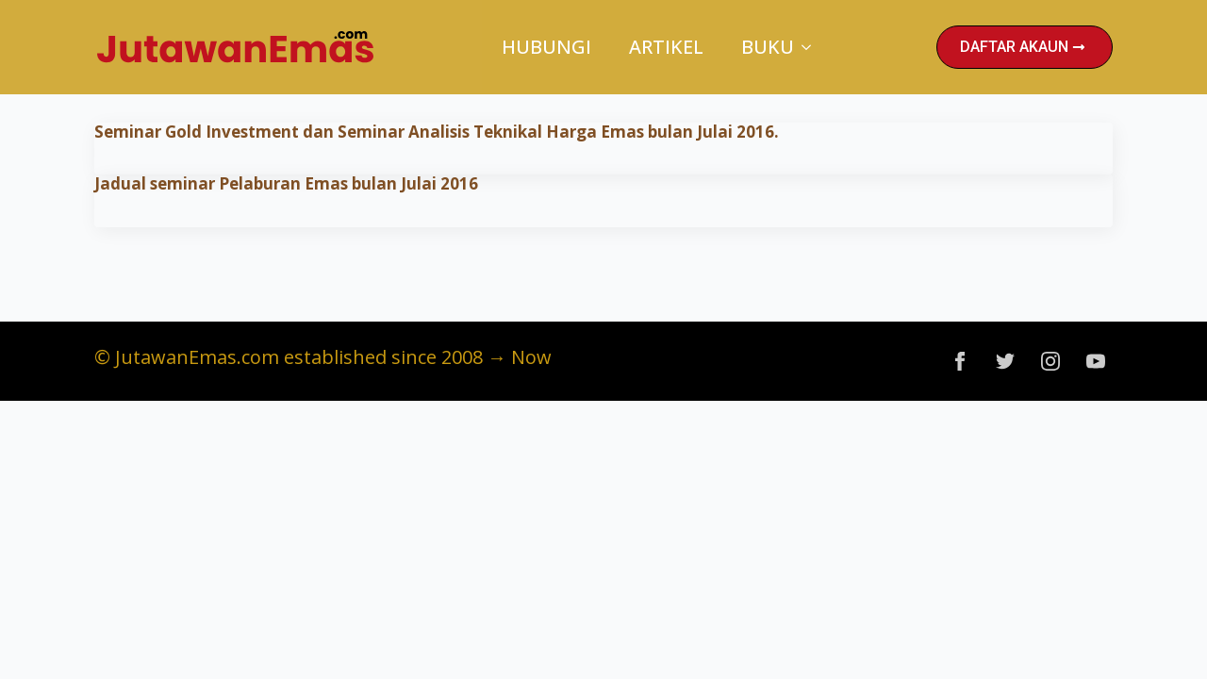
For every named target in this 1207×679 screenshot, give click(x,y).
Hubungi (546, 46)
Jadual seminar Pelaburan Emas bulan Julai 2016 (286, 183)
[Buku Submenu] (812, 47)
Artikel (666, 46)
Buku (767, 46)
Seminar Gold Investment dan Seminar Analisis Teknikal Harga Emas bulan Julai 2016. (436, 132)
